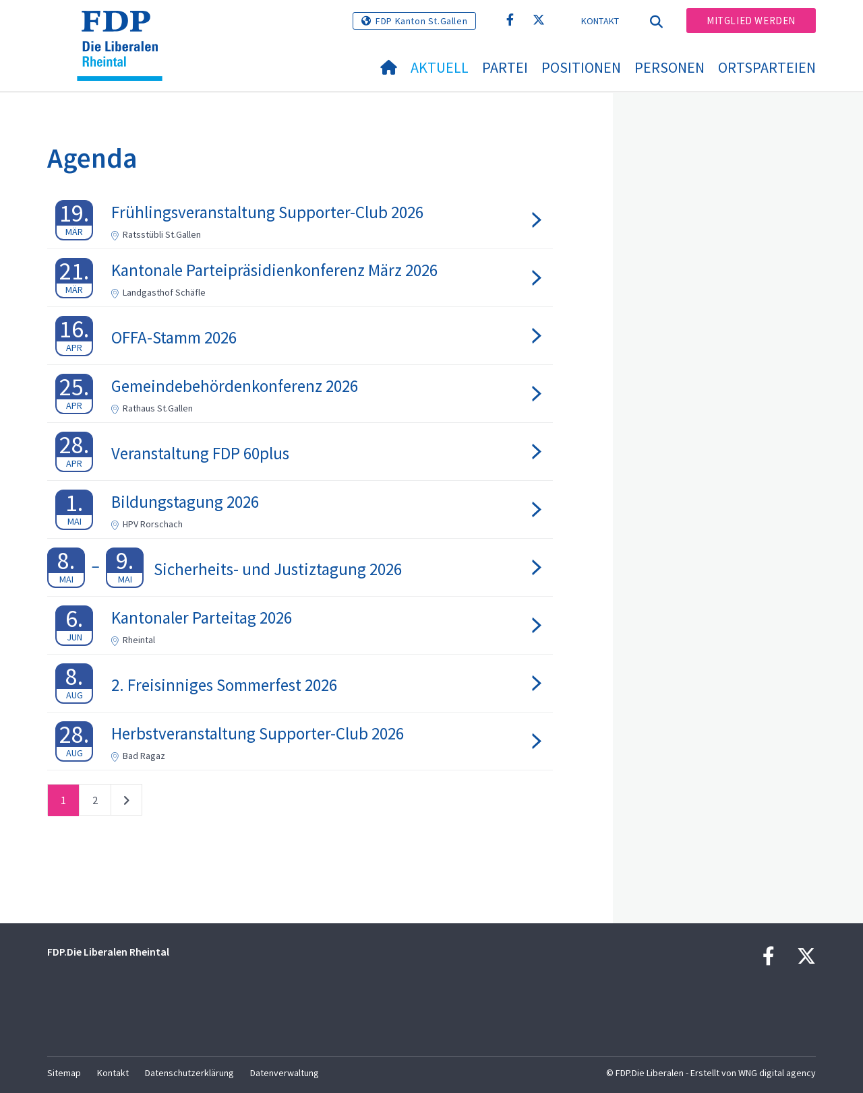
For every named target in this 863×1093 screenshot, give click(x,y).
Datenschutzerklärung (189, 1073)
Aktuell (440, 67)
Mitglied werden (751, 20)
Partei (505, 67)
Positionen (581, 67)
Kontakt (600, 21)
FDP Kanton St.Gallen (421, 21)
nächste (126, 803)
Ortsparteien (767, 67)
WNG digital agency (777, 1073)
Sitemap (64, 1073)
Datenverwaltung (284, 1073)
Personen (669, 67)
